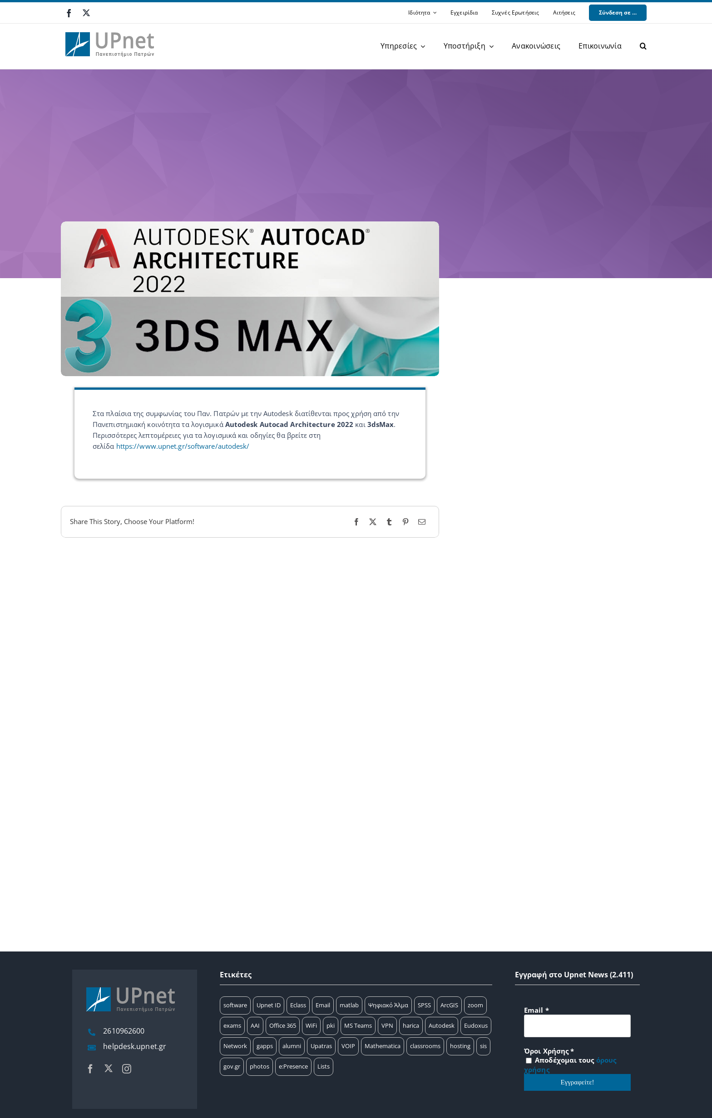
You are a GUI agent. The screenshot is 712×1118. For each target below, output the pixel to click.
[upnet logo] (111, 26)
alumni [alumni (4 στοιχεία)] (291, 1046)
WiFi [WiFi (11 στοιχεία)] (311, 1025)
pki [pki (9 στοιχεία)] (330, 1025)
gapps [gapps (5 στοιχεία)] (265, 1046)
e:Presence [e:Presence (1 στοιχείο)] (293, 1066)
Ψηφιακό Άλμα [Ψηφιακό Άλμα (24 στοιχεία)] (388, 1005)
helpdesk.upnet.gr (134, 1046)
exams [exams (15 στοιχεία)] (232, 1025)
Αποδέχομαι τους (570, 1064)
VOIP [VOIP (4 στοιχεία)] (348, 1046)
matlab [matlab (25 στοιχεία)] (349, 1005)
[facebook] (69, 13)
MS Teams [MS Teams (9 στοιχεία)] (358, 1025)
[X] (373, 522)
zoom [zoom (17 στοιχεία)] (475, 1005)
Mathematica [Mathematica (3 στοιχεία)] (382, 1046)
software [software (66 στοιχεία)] (235, 1005)
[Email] (422, 522)
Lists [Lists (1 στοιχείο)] (323, 1066)
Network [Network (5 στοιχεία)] (235, 1046)
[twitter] (86, 13)
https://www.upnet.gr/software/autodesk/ (183, 446)
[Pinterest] (405, 522)
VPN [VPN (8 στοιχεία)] (387, 1025)
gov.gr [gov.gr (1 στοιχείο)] (231, 1066)
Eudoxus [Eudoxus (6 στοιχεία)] (476, 1025)
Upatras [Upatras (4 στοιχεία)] (321, 1046)
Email (536, 1010)
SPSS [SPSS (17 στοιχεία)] (424, 1005)
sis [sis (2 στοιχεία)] (483, 1046)
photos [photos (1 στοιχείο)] (259, 1066)
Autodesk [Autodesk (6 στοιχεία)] (442, 1025)
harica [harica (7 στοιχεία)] (411, 1025)
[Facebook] (356, 522)
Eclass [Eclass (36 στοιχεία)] (298, 1005)
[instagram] (126, 1069)
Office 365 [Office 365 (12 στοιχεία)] (282, 1025)
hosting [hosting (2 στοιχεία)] (460, 1046)
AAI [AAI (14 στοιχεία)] (255, 1025)
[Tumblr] (389, 522)
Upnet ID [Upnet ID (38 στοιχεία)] (269, 1005)
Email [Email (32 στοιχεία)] (323, 1005)
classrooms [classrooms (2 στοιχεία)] (425, 1046)
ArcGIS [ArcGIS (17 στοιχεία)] (449, 1005)
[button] (643, 46)
